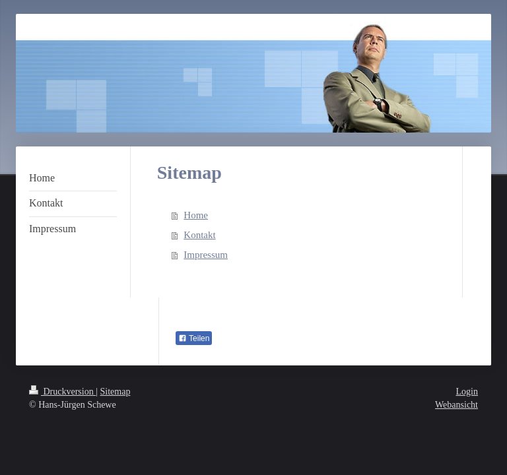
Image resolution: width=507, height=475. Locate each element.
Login (467, 391)
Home (196, 215)
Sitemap (115, 391)
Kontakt (199, 235)
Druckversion (62, 391)
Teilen (193, 338)
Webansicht (456, 405)
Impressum (206, 254)
